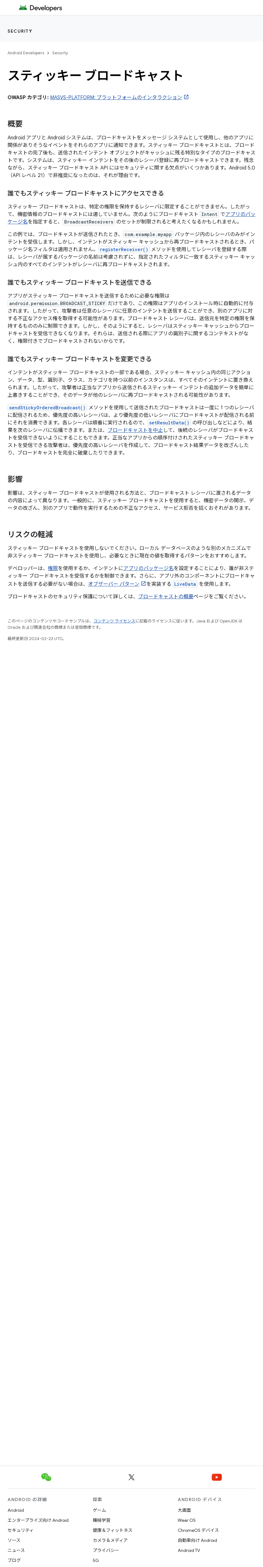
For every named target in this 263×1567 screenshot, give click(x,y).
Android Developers (26, 53)
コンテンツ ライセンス (114, 621)
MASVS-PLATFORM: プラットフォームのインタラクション (116, 97)
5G (96, 1560)
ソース (14, 1540)
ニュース (16, 1550)
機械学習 (101, 1520)
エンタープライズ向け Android (38, 1520)
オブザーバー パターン (113, 584)
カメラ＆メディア (110, 1540)
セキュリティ (21, 1530)
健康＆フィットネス (112, 1530)
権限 (53, 568)
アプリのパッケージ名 (148, 568)
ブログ (14, 1560)
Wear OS (187, 1520)
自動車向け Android (197, 1540)
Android (16, 1510)
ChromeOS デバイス (198, 1530)
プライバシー (106, 1550)
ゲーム (99, 1510)
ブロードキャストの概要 (165, 597)
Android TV (189, 1550)
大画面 (184, 1510)
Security (20, 31)
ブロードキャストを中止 (135, 430)
